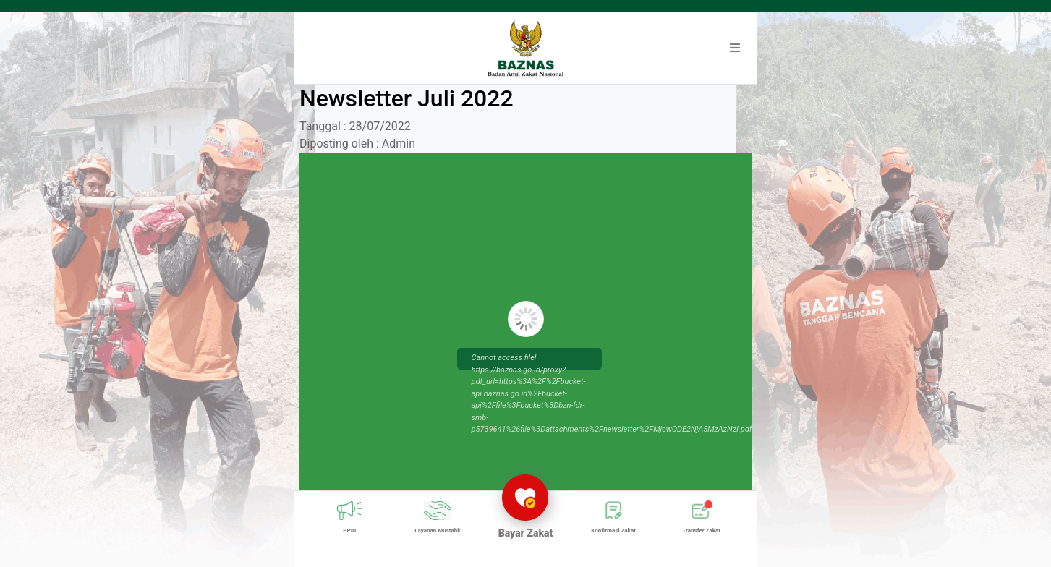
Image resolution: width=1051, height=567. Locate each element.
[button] (735, 48)
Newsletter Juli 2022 (406, 98)
